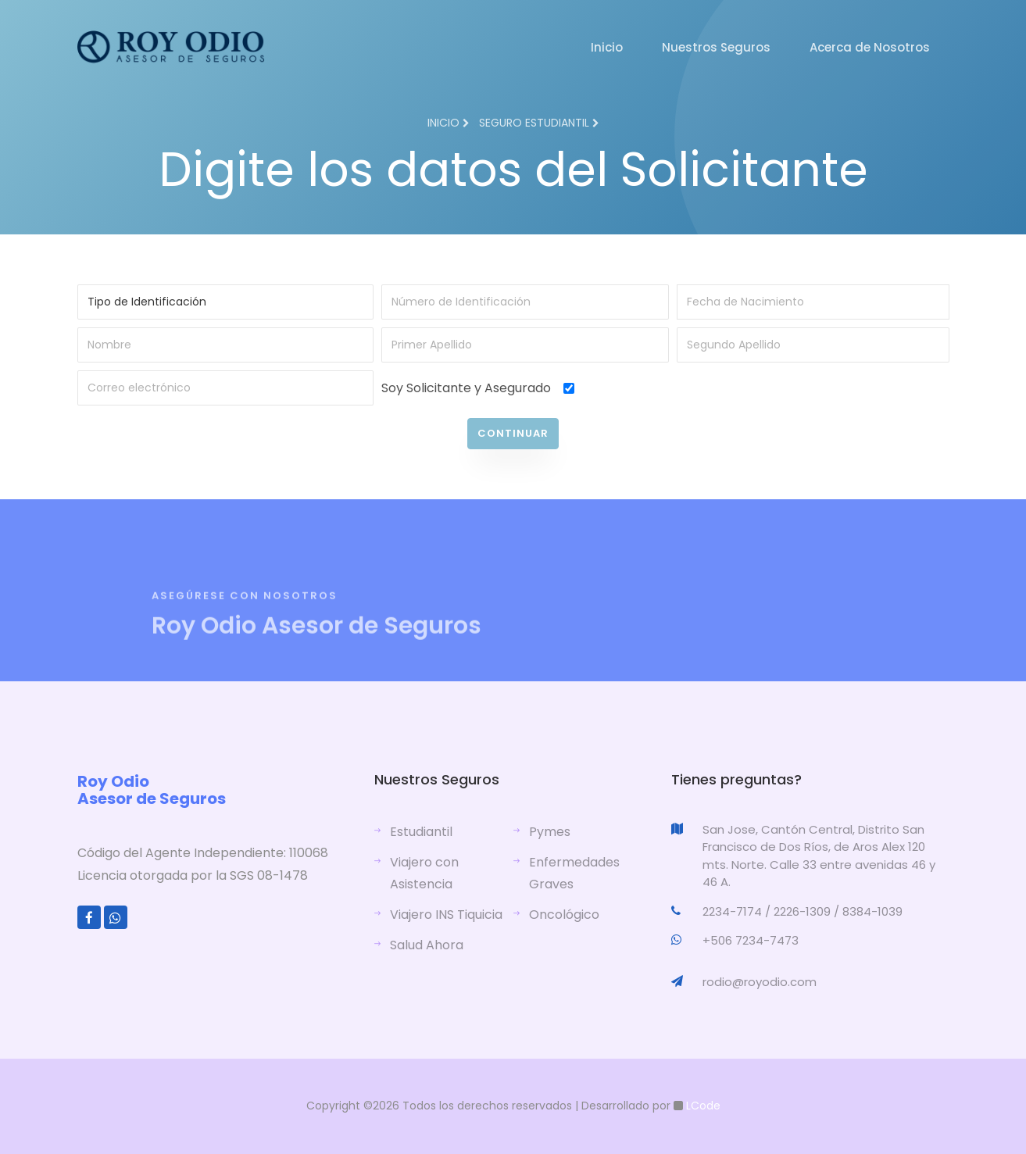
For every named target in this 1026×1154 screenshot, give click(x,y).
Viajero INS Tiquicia (446, 915)
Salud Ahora (426, 945)
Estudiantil (421, 832)
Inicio (607, 47)
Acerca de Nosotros (870, 47)
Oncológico (564, 915)
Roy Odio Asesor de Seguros (151, 789)
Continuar (513, 433)
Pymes (549, 832)
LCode (701, 1105)
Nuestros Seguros (716, 47)
